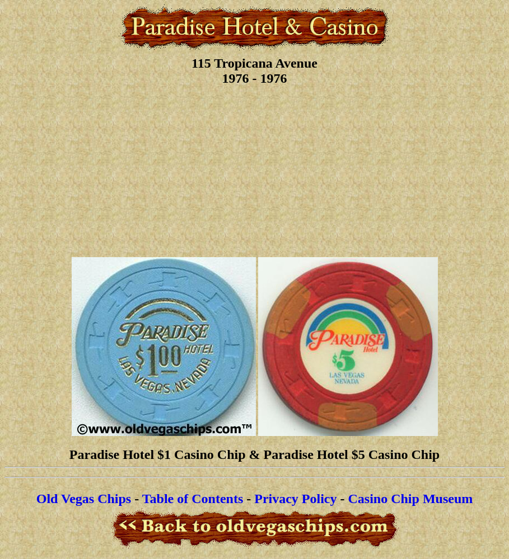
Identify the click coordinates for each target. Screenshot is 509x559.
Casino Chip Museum (410, 498)
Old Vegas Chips (83, 498)
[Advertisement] (254, 170)
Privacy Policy (295, 498)
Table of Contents (192, 498)
